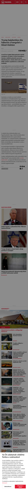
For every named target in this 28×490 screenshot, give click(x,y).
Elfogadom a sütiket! (20, 486)
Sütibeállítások (7, 486)
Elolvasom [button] (4, 483)
